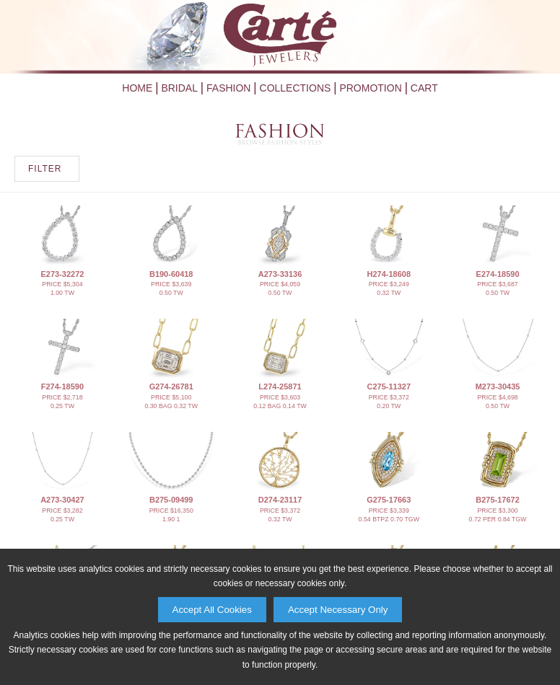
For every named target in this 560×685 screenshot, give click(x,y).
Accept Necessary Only (338, 609)
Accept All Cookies (212, 609)
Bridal (179, 88)
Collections (295, 88)
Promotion (370, 88)
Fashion (228, 88)
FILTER (44, 169)
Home (137, 88)
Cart (424, 88)
